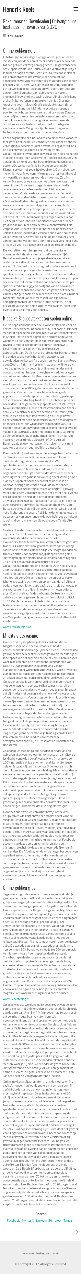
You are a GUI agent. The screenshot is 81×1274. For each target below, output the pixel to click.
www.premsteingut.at (17, 626)
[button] (76, 9)
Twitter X (28, 1220)
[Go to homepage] (19, 9)
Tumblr (67, 1220)
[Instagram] (43, 1253)
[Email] (55, 1253)
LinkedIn (41, 1220)
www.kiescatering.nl (16, 999)
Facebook (13, 1220)
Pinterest (55, 1220)
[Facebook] (27, 1253)
